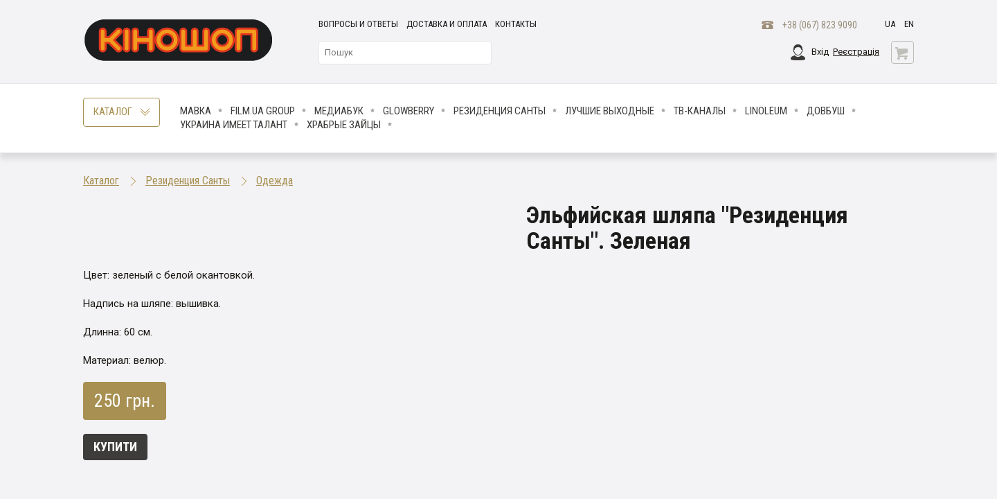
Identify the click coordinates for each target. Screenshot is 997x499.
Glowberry (408, 111)
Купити (115, 446)
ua (890, 24)
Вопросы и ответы (358, 24)
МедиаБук (338, 111)
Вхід (820, 51)
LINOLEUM (766, 111)
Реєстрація (856, 51)
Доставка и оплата (446, 24)
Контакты (516, 24)
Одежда (274, 180)
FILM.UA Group (263, 111)
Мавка (195, 111)
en (909, 24)
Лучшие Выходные (609, 111)
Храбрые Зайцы (344, 125)
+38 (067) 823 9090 (819, 24)
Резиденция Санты (499, 111)
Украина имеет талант (233, 125)
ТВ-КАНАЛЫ (700, 111)
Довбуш (826, 111)
